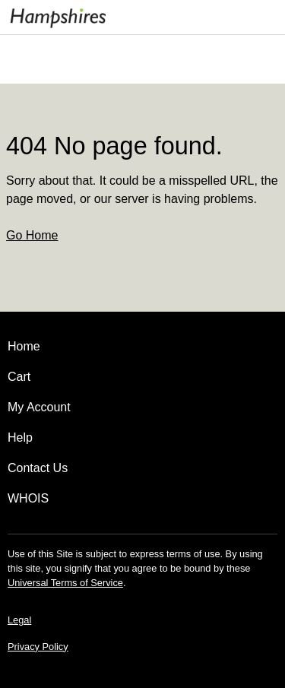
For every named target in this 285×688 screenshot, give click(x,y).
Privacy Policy (38, 646)
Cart (19, 376)
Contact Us (38, 467)
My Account (39, 407)
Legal (19, 620)
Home (24, 346)
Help (20, 437)
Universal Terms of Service (65, 582)
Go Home (32, 235)
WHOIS (28, 498)
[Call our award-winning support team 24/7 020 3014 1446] (248, 17)
